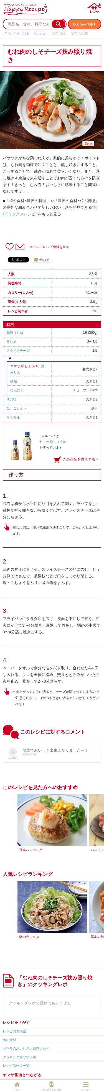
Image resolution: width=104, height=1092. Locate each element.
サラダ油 (13, 417)
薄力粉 (11, 399)
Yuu (95, 311)
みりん (15, 372)
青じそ (11, 342)
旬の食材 (9, 1040)
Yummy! (40, 33)
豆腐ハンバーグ (30, 850)
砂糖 (13, 381)
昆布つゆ (58, 33)
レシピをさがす (16, 1022)
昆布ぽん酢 (79, 33)
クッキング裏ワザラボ (19, 1057)
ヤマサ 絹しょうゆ (24, 366)
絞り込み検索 (83, 24)
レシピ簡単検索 (14, 1031)
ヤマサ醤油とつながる (22, 1075)
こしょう (19, 408)
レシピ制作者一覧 (16, 1066)
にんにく (17, 390)
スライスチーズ (18, 351)
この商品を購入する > (80, 459)
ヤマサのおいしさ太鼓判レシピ (26, 1048)
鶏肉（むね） (16, 333)
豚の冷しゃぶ (29, 937)
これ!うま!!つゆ (16, 33)
